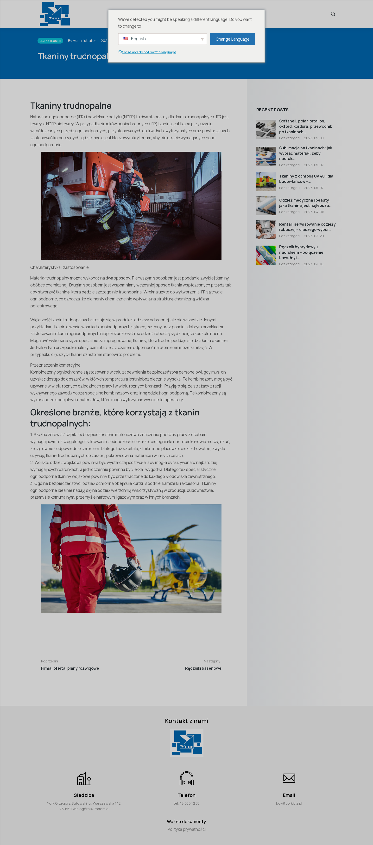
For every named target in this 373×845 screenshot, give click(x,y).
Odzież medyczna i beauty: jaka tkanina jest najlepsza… (305, 202)
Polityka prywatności (187, 829)
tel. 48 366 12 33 (187, 803)
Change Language (233, 39)
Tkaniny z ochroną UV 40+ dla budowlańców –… (306, 178)
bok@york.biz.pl (289, 803)
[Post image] (266, 129)
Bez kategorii (289, 138)
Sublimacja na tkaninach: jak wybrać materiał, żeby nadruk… (305, 153)
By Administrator (82, 40)
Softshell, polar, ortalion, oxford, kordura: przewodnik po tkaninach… (305, 126)
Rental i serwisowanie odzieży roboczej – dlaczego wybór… (307, 227)
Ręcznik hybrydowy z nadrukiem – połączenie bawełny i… (301, 252)
